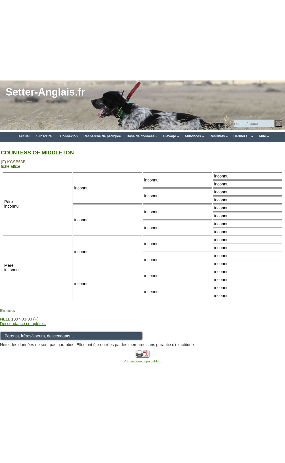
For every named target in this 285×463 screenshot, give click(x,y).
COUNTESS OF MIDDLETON (37, 153)
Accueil (24, 136)
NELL (5, 319)
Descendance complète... (23, 323)
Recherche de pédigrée (102, 136)
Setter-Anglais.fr (45, 92)
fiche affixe (10, 166)
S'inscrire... (45, 136)
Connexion (69, 136)
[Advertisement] (142, 40)
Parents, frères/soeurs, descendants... (39, 336)
